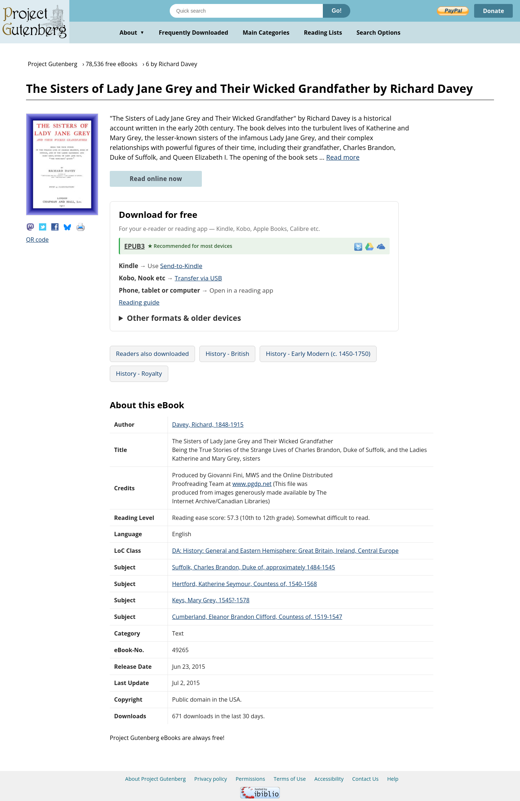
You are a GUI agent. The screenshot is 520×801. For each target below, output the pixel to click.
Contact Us (365, 778)
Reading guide (139, 302)
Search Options (378, 32)
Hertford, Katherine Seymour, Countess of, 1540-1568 (244, 584)
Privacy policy (210, 778)
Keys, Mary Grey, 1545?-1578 (211, 600)
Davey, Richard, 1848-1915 (208, 425)
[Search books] (246, 11)
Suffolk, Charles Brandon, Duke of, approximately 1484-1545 (253, 567)
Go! (337, 11)
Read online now (156, 179)
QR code (37, 240)
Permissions (250, 778)
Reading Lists (323, 32)
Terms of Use (290, 778)
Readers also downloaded (152, 353)
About (132, 32)
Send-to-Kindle (181, 266)
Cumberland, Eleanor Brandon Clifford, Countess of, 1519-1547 (257, 617)
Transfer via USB (198, 278)
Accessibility (329, 778)
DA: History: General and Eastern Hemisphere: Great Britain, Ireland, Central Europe (285, 551)
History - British (227, 353)
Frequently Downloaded (193, 32)
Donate (493, 11)
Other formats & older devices (184, 318)
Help (392, 778)
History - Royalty (139, 373)
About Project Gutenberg (155, 778)
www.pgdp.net (252, 484)
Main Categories (266, 32)
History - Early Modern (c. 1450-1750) (318, 353)
